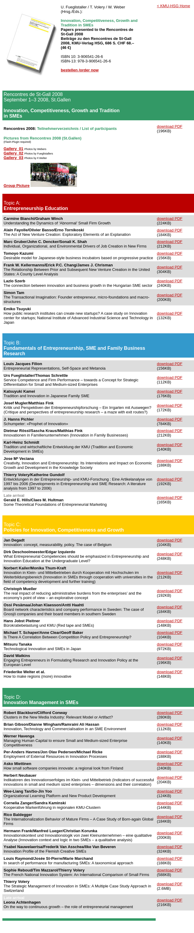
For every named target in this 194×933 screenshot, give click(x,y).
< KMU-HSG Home (173, 6)
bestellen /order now (79, 70)
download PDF (169, 126)
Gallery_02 (13, 153)
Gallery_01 (13, 148)
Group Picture (17, 185)
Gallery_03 (13, 157)
